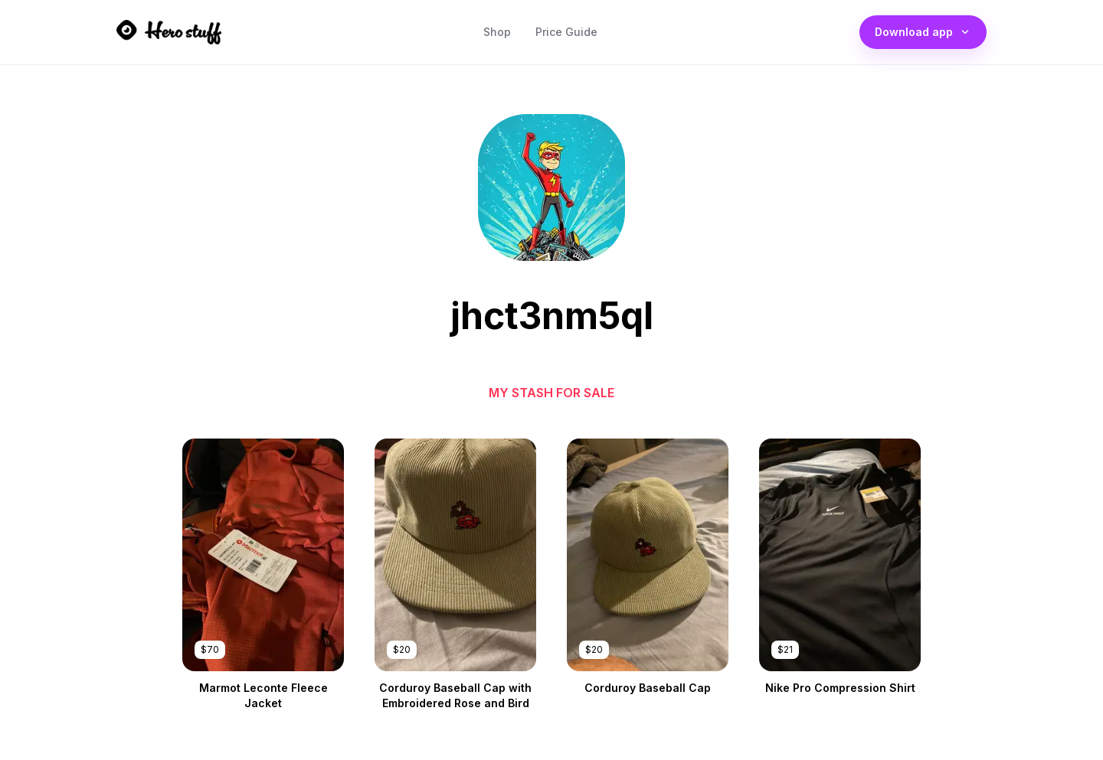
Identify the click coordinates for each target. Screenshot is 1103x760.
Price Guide (566, 35)
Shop (497, 35)
